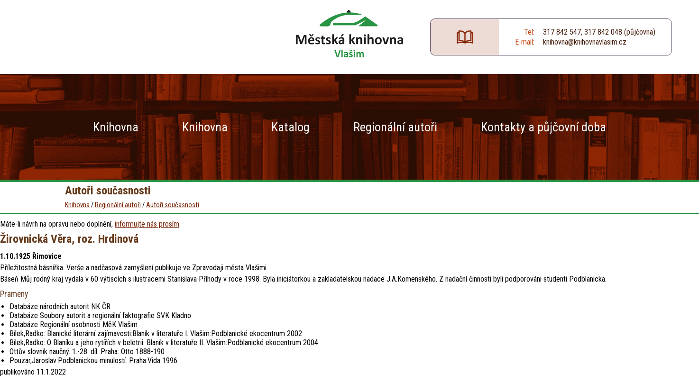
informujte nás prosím (147, 224)
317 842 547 (562, 32)
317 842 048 (603, 32)
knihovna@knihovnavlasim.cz (584, 41)
